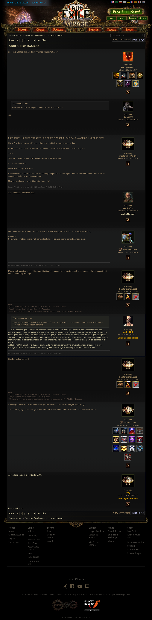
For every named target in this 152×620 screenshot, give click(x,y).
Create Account (22, 3)
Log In (10, 3)
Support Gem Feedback (36, 35)
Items (30, 553)
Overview (32, 535)
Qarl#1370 (128, 208)
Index (49, 531)
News (11, 531)
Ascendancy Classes (33, 548)
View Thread (57, 35)
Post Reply (138, 39)
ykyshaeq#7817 (130, 249)
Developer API (123, 594)
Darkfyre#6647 (128, 67)
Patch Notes (14, 542)
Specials (131, 546)
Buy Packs (132, 531)
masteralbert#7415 (128, 156)
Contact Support (39, 3)
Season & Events (93, 536)
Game (31, 527)
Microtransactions (136, 542)
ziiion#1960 (128, 117)
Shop (130, 527)
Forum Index (15, 35)
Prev (11, 40)
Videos (31, 531)
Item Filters (33, 557)
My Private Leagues (94, 543)
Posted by (128, 65)
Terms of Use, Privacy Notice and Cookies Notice (78, 594)
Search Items (114, 531)
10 (38, 40)
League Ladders (96, 531)
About (111, 541)
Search (50, 541)
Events (92, 527)
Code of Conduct (51, 536)
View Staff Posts (121, 39)
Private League (134, 553)
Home (11, 527)
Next (44, 40)
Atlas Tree (32, 543)
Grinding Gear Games (44, 594)
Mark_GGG (128, 332)
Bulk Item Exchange (113, 536)
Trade (111, 527)
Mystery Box (133, 549)
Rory (128, 492)
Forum (50, 527)
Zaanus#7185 (130, 423)
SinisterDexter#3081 (128, 289)
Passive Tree (34, 539)
